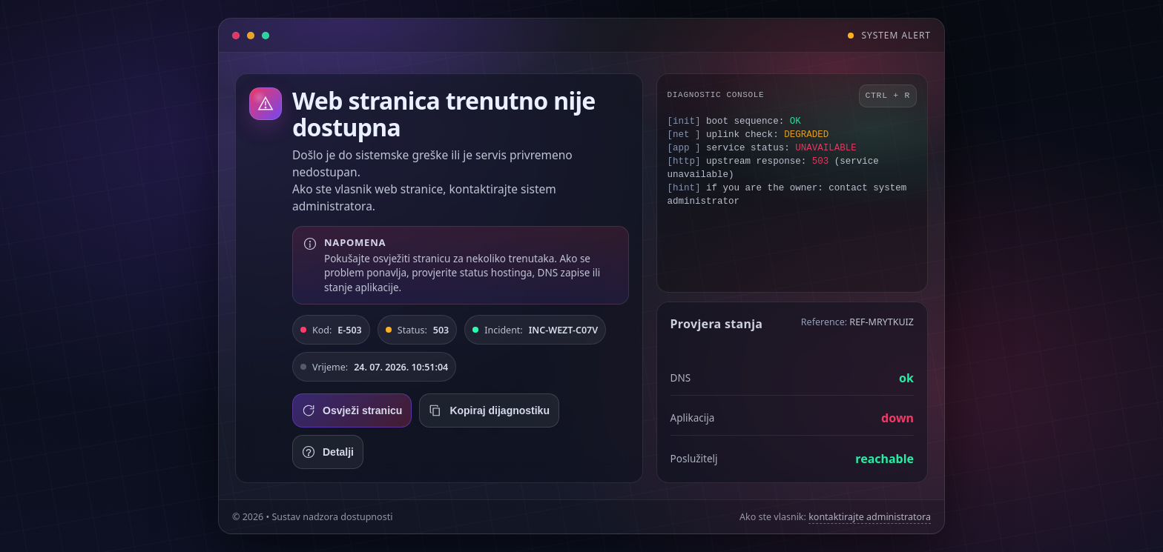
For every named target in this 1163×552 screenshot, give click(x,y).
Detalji (328, 452)
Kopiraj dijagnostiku (489, 410)
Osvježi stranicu (352, 410)
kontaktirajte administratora (869, 517)
